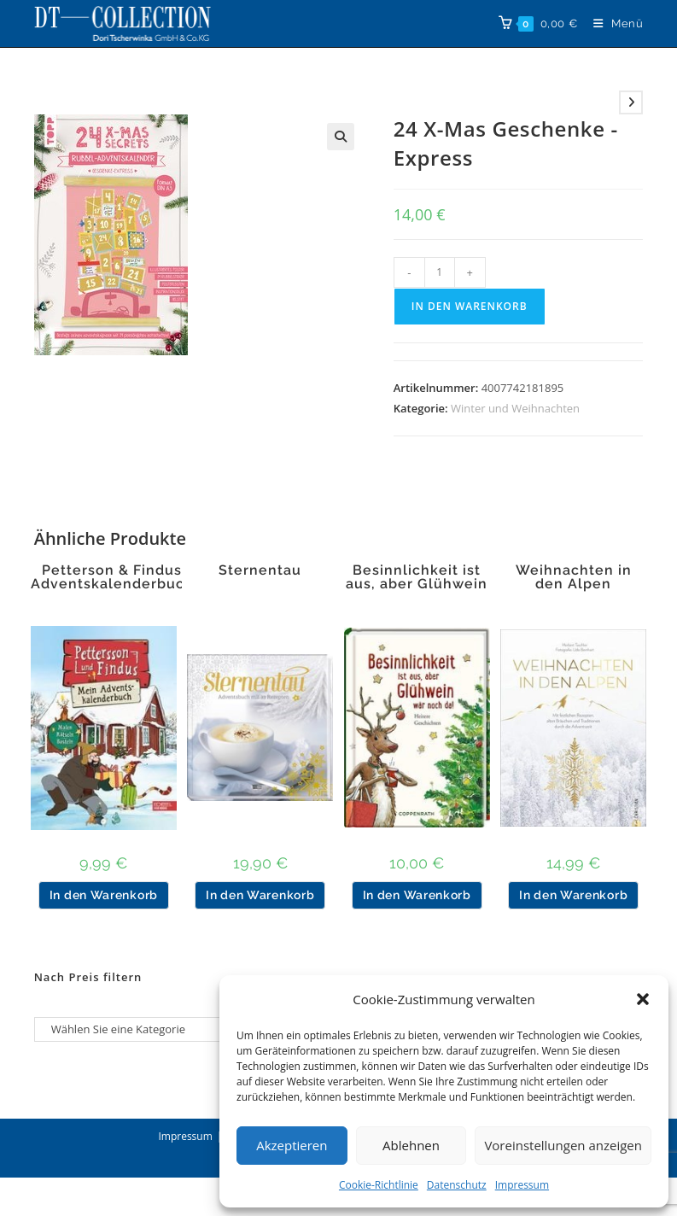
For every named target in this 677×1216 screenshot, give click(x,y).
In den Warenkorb (469, 306)
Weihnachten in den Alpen (574, 577)
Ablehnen (411, 1145)
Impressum (522, 1185)
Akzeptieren (291, 1145)
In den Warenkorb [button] (104, 895)
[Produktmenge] (439, 272)
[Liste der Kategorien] (135, 1029)
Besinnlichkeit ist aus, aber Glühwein (416, 577)
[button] (642, 999)
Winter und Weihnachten (515, 408)
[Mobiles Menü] (612, 23)
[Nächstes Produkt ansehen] (631, 102)
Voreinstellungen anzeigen (563, 1145)
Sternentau (260, 570)
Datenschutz (457, 1185)
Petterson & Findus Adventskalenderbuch (112, 577)
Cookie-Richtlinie (378, 1185)
